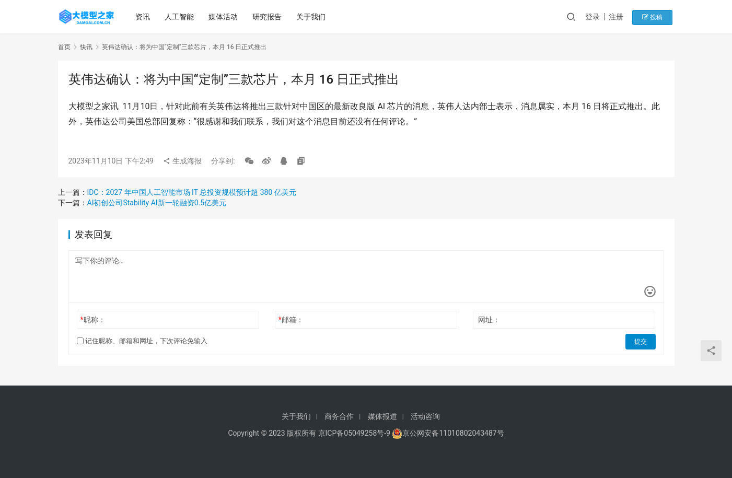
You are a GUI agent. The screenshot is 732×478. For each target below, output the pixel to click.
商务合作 (339, 416)
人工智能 (180, 17)
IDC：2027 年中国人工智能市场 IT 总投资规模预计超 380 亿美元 (191, 192)
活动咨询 (425, 416)
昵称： (92, 320)
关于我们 (312, 17)
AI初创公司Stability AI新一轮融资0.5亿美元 (157, 203)
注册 (621, 17)
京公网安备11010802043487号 (453, 433)
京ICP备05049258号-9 (354, 433)
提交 (641, 341)
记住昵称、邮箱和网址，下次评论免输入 (142, 341)
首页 (64, 47)
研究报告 (268, 17)
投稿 (656, 16)
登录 (598, 17)
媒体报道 (382, 416)
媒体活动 (224, 17)
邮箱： (291, 320)
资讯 (144, 17)
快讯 (86, 47)
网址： (489, 320)
